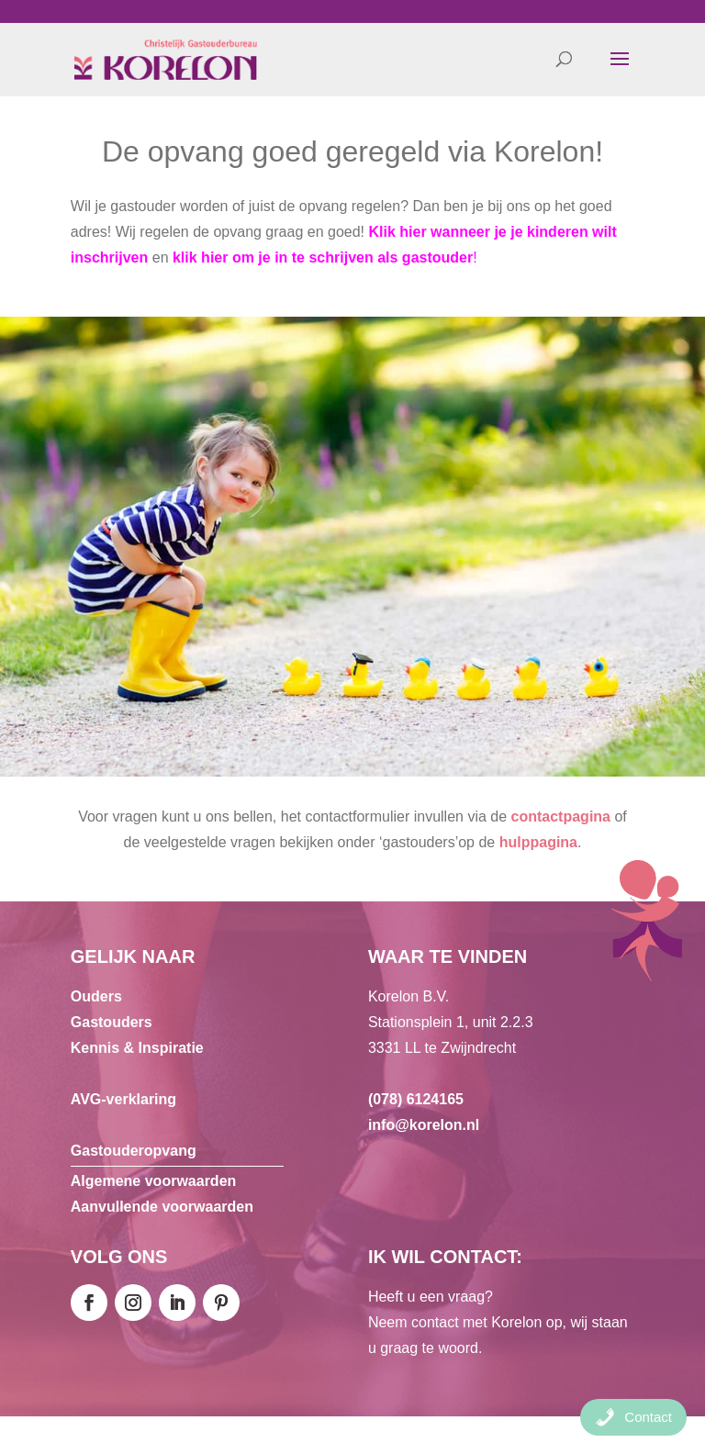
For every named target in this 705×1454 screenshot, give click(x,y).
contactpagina (560, 816)
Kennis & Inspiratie (137, 1048)
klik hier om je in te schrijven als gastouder (323, 257)
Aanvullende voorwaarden (162, 1206)
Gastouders (111, 1022)
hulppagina (538, 842)
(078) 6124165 (416, 1099)
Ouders (96, 996)
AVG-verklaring (123, 1099)
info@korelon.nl (423, 1125)
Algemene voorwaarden (154, 1181)
